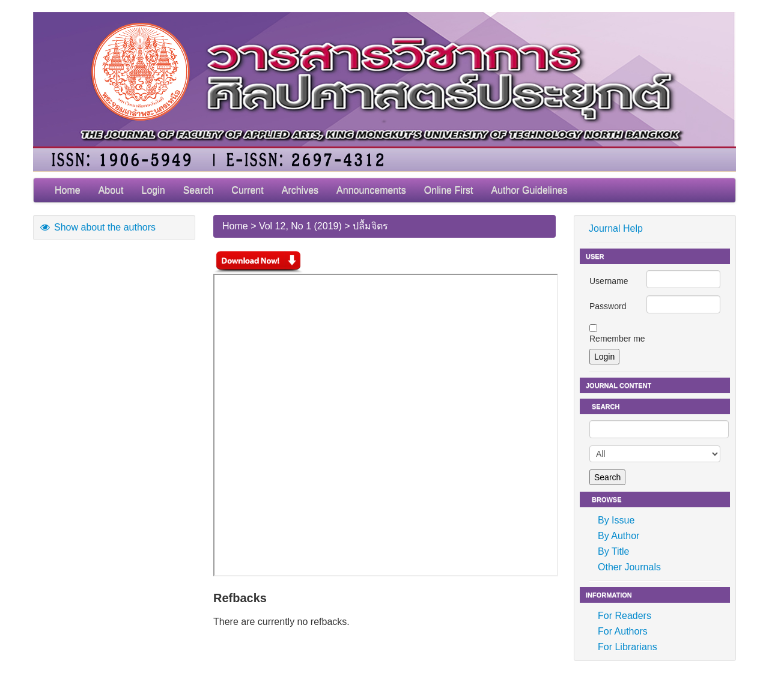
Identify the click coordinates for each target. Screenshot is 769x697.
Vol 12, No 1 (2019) (300, 226)
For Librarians (627, 647)
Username (608, 281)
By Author (618, 536)
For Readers (624, 616)
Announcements (371, 190)
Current (247, 190)
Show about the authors (97, 227)
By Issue (616, 520)
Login (153, 190)
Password (607, 306)
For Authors (623, 631)
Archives (300, 190)
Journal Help (616, 228)
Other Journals (629, 567)
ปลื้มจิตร (370, 226)
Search (198, 190)
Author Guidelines (529, 190)
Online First (448, 190)
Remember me (617, 338)
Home (68, 190)
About (111, 190)
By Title (613, 551)
